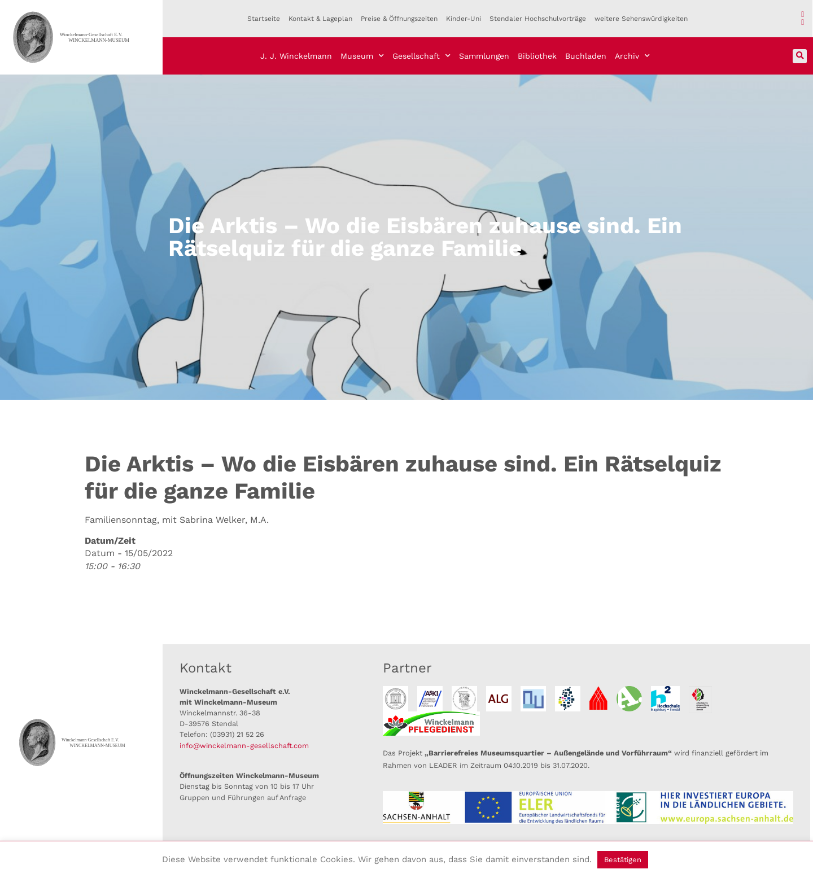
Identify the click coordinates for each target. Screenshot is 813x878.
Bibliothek (537, 55)
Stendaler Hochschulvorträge (537, 19)
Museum (362, 55)
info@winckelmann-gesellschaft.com (244, 745)
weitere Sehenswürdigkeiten (641, 19)
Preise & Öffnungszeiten (399, 19)
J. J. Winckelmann (296, 55)
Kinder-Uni (463, 19)
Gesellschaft (421, 55)
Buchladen (585, 55)
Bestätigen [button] (622, 859)
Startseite (263, 19)
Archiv (632, 55)
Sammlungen (484, 55)
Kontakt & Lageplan (320, 19)
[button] (800, 56)
